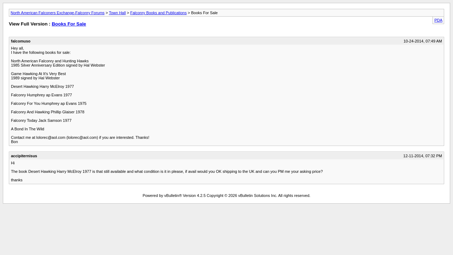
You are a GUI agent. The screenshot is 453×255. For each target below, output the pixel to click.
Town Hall (117, 13)
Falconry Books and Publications (158, 13)
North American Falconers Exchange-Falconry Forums (57, 13)
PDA (438, 20)
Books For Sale (69, 24)
